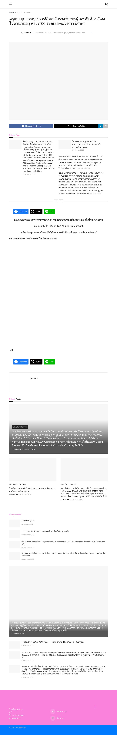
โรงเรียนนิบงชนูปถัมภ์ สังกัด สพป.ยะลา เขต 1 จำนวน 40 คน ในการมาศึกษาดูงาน (87, 144)
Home (11, 12)
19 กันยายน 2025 (78, 150)
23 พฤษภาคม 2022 (28, 535)
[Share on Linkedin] (100, 126)
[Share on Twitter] (76, 126)
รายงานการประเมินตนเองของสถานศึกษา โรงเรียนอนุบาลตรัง (45, 531)
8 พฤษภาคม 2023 (28, 559)
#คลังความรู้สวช (28, 521)
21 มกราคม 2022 (42, 33)
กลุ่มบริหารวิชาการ (20, 427)
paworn (27, 33)
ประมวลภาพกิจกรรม (77, 33)
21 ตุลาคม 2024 (27, 524)
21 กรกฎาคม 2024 (28, 548)
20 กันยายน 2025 (29, 174)
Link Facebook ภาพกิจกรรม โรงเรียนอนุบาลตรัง (33, 238)
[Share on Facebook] (31, 126)
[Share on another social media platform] (105, 126)
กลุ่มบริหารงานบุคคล (23, 12)
